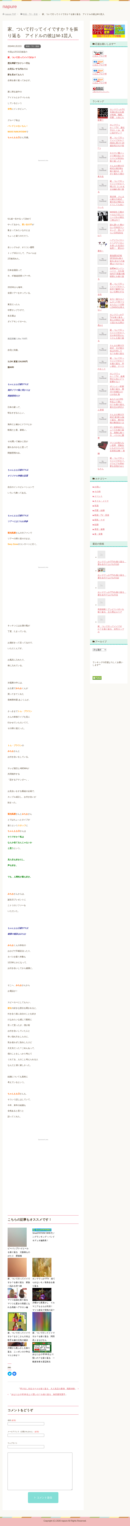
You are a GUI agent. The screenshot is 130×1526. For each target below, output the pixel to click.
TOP (10, 14)
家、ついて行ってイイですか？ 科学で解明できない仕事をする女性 (112, 289)
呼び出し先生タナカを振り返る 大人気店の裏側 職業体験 (47, 1389)
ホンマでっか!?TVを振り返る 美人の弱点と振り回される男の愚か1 (111, 320)
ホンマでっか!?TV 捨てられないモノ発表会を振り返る (43, 1282)
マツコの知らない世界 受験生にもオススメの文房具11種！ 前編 (111, 448)
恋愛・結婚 (99, 510)
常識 (96, 506)
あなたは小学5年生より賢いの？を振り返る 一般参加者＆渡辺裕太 (43, 1358)
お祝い (97, 487)
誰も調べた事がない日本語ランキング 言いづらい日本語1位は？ (111, 230)
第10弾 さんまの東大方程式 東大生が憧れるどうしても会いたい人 (111, 202)
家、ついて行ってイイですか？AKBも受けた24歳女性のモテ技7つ (111, 143)
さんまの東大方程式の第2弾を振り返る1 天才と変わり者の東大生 (111, 171)
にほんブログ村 (100, 56)
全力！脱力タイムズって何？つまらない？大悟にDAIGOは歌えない (111, 304)
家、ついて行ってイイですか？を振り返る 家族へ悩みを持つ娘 (19, 1282)
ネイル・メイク (101, 501)
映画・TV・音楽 (32, 46)
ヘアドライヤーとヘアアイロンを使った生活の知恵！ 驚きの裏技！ (111, 245)
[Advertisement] (43, 180)
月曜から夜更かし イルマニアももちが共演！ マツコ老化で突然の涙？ (43, 1306)
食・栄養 (98, 534)
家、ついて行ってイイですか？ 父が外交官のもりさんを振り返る (112, 335)
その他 (97, 491)
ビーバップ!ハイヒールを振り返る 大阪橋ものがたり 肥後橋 (19, 1252)
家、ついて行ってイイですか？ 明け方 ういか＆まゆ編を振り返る (112, 186)
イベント (98, 496)
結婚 (96, 524)
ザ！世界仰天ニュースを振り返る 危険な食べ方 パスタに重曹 (111, 432)
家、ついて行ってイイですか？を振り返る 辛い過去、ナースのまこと (111, 363)
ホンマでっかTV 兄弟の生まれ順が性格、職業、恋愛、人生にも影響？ (112, 114)
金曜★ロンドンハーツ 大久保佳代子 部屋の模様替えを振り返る (111, 273)
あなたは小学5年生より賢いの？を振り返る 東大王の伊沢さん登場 (112, 404)
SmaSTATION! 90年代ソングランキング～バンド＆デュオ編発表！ (43, 1237)
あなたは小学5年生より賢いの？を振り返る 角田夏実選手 (38, 1394)
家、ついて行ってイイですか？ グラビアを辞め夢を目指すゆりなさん (112, 463)
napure (10, 6)
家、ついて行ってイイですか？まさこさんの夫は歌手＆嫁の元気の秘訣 (19, 1336)
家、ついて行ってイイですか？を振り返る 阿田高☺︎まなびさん (43, 1336)
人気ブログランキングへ (101, 92)
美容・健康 (99, 529)
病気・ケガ (99, 520)
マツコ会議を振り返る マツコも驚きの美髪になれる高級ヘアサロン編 (19, 1303)
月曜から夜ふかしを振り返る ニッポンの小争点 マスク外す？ (19, 1351)
